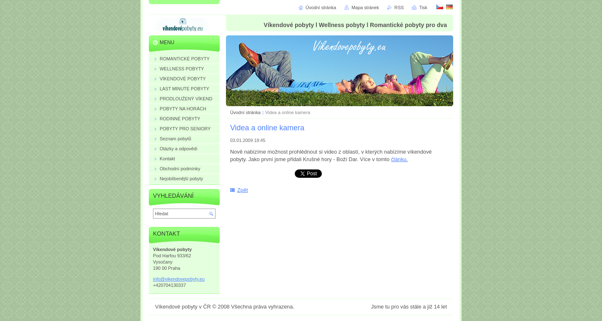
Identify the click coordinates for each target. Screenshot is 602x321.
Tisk (423, 7)
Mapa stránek (365, 7)
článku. (399, 159)
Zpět (242, 190)
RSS (399, 7)
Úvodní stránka (245, 112)
